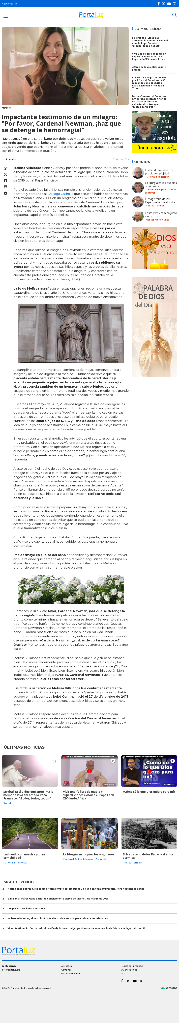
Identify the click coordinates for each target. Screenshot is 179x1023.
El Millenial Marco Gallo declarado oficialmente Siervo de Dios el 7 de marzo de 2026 (58, 898)
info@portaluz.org (11, 969)
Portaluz (11, 159)
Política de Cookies (70, 973)
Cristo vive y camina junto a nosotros (161, 214)
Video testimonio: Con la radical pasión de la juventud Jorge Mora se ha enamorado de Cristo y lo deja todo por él (76, 927)
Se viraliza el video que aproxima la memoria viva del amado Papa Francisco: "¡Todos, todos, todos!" (150, 41)
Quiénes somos (129, 969)
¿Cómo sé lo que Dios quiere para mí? (149, 68)
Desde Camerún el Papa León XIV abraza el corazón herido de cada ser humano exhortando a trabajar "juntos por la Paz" (149, 101)
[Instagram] (175, 4)
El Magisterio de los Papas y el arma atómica (160, 200)
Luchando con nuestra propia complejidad (159, 171)
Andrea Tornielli (155, 205)
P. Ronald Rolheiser (157, 176)
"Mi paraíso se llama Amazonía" (27, 907)
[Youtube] (169, 4)
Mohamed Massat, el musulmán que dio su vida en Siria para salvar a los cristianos (58, 917)
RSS (123, 973)
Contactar (66, 969)
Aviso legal (66, 965)
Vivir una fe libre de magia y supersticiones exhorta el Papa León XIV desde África (149, 56)
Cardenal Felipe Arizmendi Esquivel (84, 858)
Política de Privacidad (132, 965)
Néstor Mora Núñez (157, 219)
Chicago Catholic (60, 194)
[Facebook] (159, 4)
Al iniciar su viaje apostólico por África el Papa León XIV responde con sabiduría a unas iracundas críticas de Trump (149, 83)
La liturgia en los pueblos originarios (161, 184)
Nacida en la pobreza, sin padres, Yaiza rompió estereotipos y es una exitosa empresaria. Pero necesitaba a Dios (76, 888)
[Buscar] (174, 15)
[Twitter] (164, 4)
